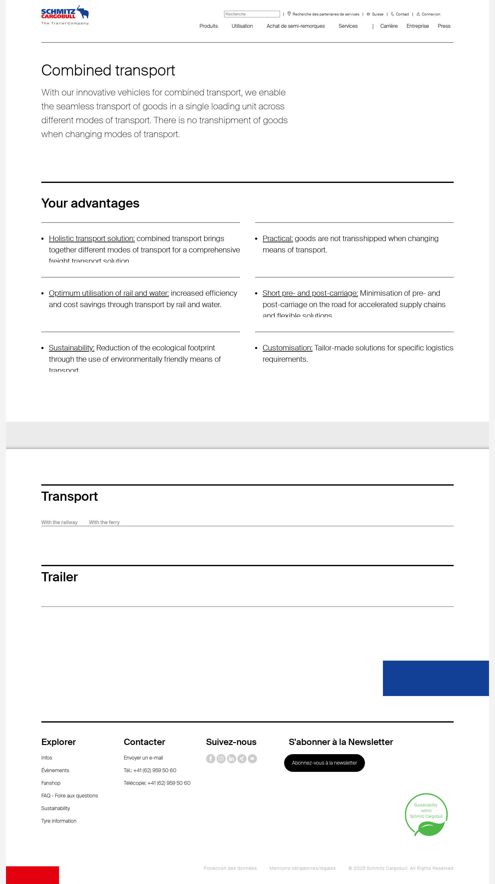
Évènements (55, 770)
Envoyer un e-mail (143, 757)
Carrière (389, 26)
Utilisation (242, 26)
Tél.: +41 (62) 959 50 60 (150, 770)
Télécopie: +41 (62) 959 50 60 (157, 783)
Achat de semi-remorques (296, 26)
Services (348, 26)
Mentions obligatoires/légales (303, 868)
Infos (46, 757)
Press (444, 26)
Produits (209, 26)
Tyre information (58, 821)
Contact (402, 14)
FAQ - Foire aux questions (69, 795)
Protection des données (230, 868)
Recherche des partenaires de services (326, 14)
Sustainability (55, 808)
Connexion (431, 14)
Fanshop (50, 783)
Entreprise (418, 26)
